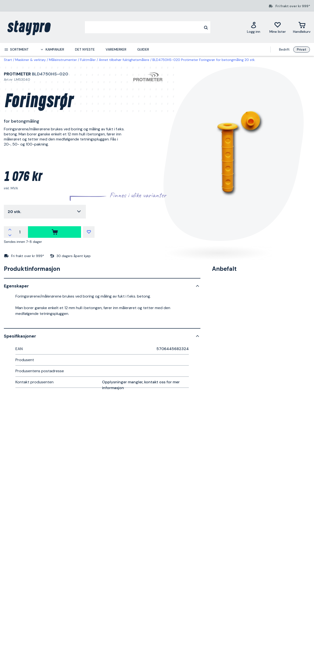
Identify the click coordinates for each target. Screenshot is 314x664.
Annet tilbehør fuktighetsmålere (124, 60)
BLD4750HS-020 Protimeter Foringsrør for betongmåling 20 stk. (203, 60)
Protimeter (17, 74)
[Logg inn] (253, 27)
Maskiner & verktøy (30, 60)
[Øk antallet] (10, 229)
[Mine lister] (277, 27)
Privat (301, 49)
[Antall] (20, 232)
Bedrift (284, 49)
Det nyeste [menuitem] (85, 49)
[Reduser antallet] (10, 235)
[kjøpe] (54, 232)
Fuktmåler (88, 60)
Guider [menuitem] (143, 49)
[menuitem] (16, 49)
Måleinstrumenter (63, 60)
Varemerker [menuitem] (116, 49)
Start (8, 60)
